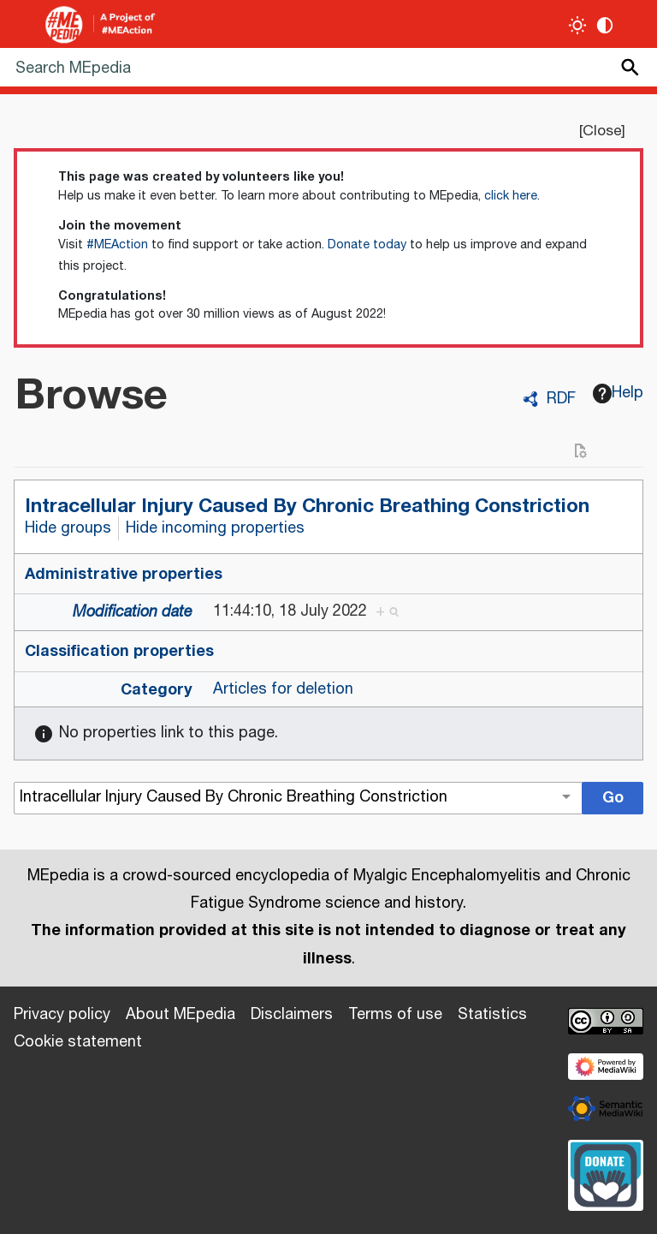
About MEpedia (180, 1015)
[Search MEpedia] (328, 67)
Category (156, 689)
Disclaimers (292, 1015)
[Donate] (605, 1173)
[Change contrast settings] (605, 25)
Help (618, 393)
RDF (561, 399)
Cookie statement (78, 1042)
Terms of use (395, 1015)
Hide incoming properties (215, 528)
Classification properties (119, 651)
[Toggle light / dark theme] (578, 25)
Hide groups (68, 528)
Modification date (132, 612)
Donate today (367, 244)
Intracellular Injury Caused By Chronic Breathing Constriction (307, 506)
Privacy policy (62, 1015)
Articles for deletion (283, 689)
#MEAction (117, 244)
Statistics (492, 1015)
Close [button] (602, 131)
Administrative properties (123, 574)
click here (510, 196)
